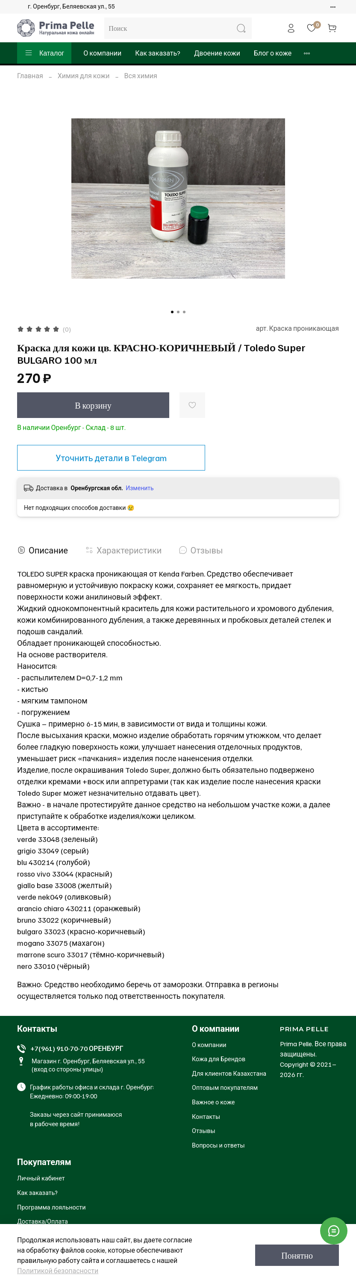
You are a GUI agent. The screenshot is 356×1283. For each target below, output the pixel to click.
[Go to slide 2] (178, 312)
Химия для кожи (84, 75)
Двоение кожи (217, 53)
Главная (30, 75)
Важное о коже (213, 1102)
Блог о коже (272, 53)
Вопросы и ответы (218, 1145)
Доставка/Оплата (42, 1221)
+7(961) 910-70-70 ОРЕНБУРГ (77, 1048)
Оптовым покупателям (225, 1087)
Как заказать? (157, 53)
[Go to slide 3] (184, 312)
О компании (102, 53)
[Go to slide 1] (172, 312)
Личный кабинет (41, 1178)
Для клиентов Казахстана (229, 1073)
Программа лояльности (51, 1207)
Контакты (206, 1116)
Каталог (44, 53)
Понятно (297, 1255)
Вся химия (140, 75)
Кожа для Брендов (218, 1058)
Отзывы (203, 1130)
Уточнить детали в (111, 457)
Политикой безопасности (57, 1270)
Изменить (139, 487)
